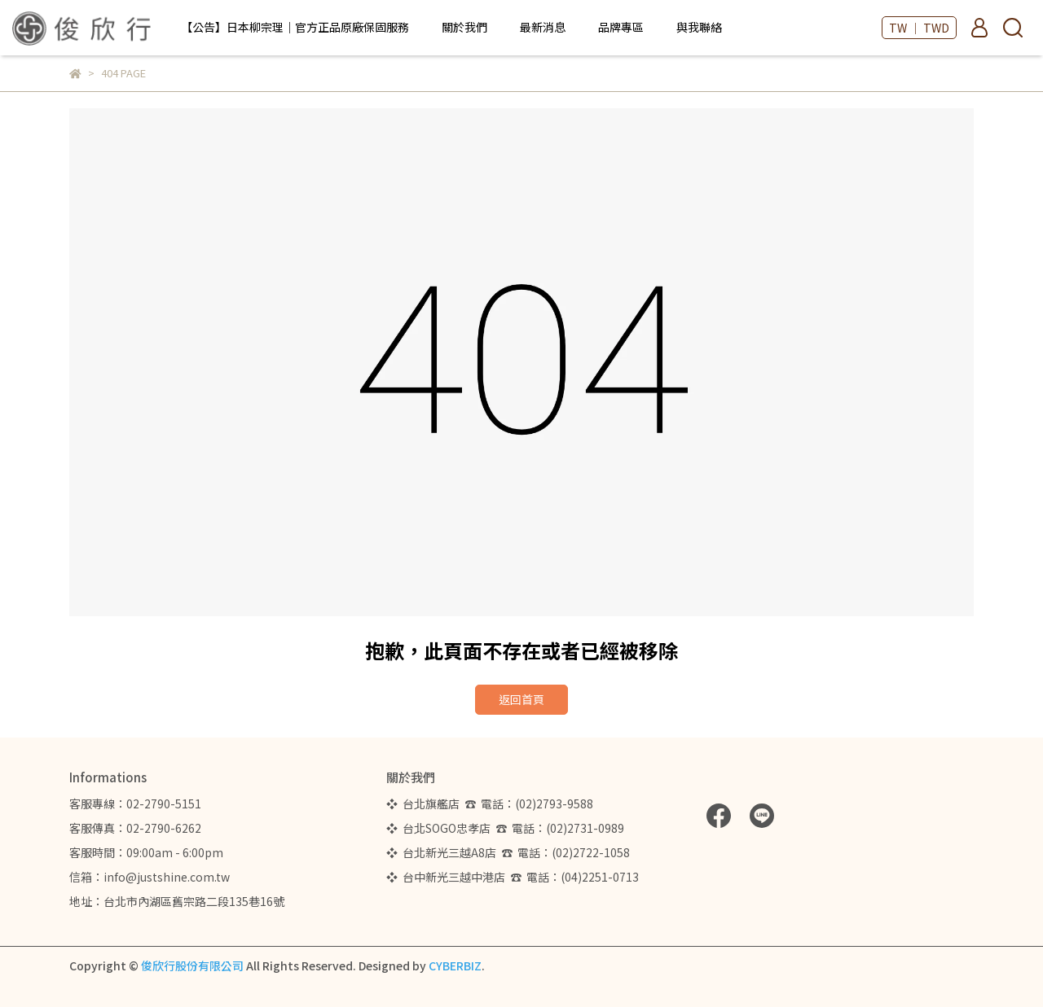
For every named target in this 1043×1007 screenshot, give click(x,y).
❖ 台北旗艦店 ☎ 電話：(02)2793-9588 (492, 803)
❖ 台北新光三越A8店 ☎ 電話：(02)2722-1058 (508, 852)
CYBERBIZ (455, 965)
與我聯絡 (699, 27)
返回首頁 (521, 699)
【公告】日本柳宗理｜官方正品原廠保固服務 (295, 27)
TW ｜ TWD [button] (919, 27)
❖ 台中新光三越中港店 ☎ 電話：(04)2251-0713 (512, 877)
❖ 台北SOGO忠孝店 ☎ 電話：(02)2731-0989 (505, 828)
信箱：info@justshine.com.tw (149, 877)
